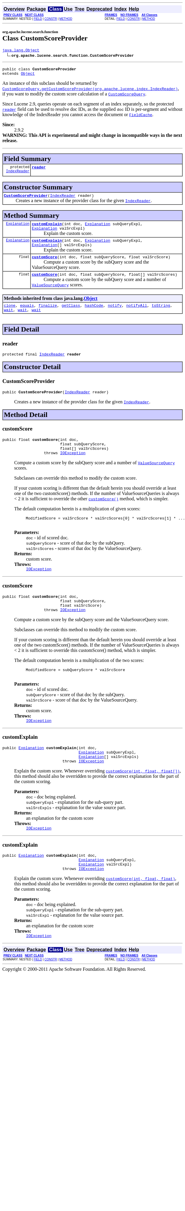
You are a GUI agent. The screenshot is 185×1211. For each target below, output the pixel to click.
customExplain (47, 229)
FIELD (38, 18)
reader (39, 170)
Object (28, 76)
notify (115, 316)
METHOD (65, 18)
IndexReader (17, 175)
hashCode (94, 316)
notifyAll (136, 316)
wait (8, 321)
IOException (73, 469)
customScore (44, 265)
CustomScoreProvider (26, 199)
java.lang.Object (20, 50)
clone (9, 316)
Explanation (17, 228)
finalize (47, 316)
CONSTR (50, 18)
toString (161, 316)
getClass (71, 316)
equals (27, 316)
